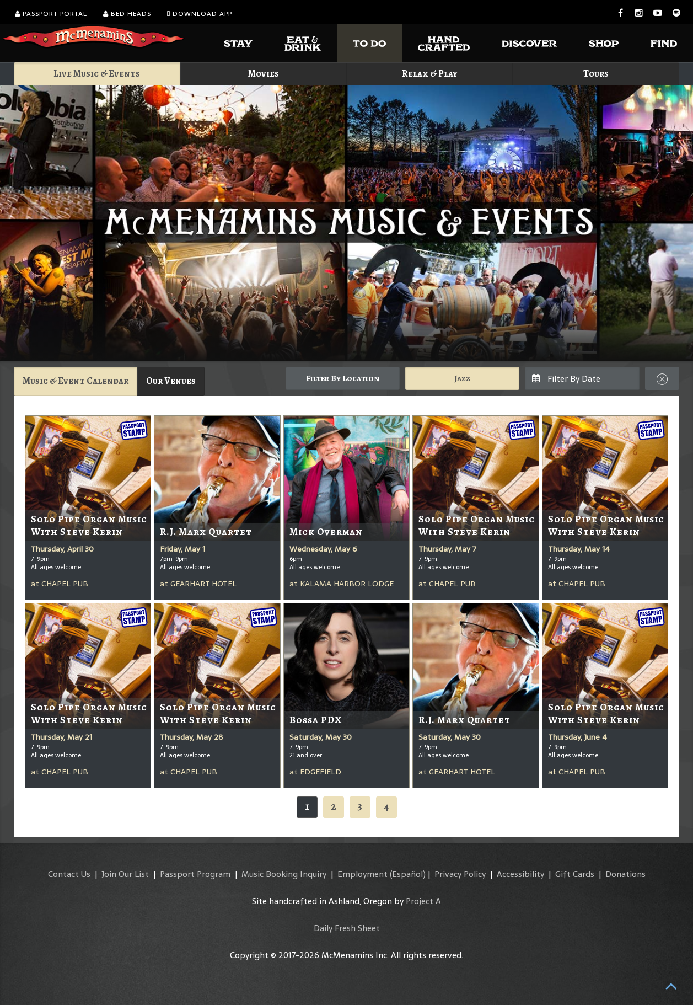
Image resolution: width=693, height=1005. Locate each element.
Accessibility (520, 874)
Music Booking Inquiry (283, 874)
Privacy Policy (460, 874)
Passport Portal (51, 13)
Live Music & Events (96, 73)
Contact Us (69, 874)
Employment (362, 874)
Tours (596, 73)
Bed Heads (127, 13)
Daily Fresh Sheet (347, 928)
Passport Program (195, 874)
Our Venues (171, 381)
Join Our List (125, 874)
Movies (263, 73)
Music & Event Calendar (75, 381)
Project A (423, 901)
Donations (625, 874)
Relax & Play (430, 73)
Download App (199, 13)
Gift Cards (574, 874)
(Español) (408, 874)
